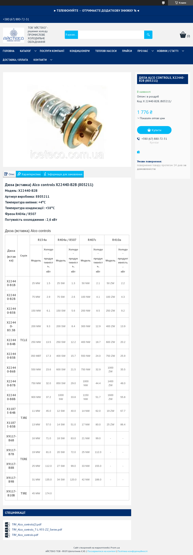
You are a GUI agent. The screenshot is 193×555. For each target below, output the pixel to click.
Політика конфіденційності (133, 551)
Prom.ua (115, 547)
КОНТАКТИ (40, 60)
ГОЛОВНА (8, 51)
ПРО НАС (142, 51)
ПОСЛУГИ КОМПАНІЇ (52, 51)
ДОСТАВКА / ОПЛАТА (15, 60)
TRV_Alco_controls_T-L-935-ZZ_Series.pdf (37, 529)
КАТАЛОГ (25, 51)
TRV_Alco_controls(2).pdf (26, 524)
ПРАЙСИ (127, 51)
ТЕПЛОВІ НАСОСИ (106, 51)
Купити (156, 130)
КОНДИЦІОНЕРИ (80, 51)
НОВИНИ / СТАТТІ (167, 51)
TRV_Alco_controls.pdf (25, 535)
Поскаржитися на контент (101, 551)
